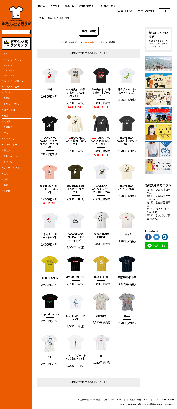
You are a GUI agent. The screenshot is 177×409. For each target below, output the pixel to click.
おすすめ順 (89, 42)
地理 (6, 115)
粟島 (6, 185)
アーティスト (9, 75)
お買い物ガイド (87, 5)
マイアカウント (146, 10)
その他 (7, 191)
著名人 (7, 150)
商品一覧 (69, 5)
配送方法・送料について (138, 399)
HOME (41, 18)
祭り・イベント (11, 156)
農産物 (7, 98)
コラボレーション (13, 60)
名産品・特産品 (11, 104)
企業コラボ (8, 65)
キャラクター (10, 144)
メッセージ (9, 138)
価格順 (101, 42)
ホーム (41, 5)
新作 (6, 54)
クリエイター (9, 70)
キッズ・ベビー (11, 86)
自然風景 (8, 127)
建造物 (7, 121)
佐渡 (6, 179)
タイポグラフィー (13, 167)
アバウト (55, 5)
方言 (6, 133)
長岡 (6, 173)
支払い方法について (113, 399)
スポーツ (8, 162)
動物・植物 (9, 109)
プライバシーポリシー (164, 399)
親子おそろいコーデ (14, 80)
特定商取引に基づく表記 (89, 399)
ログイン (164, 11)
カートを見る (125, 10)
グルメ (7, 92)
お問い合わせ (108, 5)
